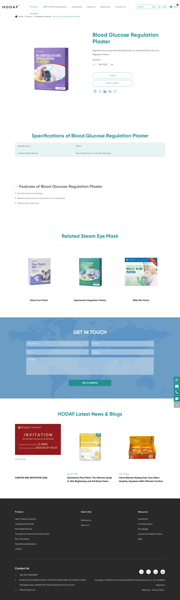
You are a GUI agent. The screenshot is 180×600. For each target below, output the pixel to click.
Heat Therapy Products (25, 519)
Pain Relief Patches (23, 529)
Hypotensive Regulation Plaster (90, 300)
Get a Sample (90, 382)
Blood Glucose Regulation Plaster (66, 16)
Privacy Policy (158, 590)
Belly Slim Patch (141, 300)
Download (143, 519)
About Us (91, 10)
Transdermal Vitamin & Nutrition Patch (32, 534)
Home (20, 16)
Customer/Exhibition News (150, 534)
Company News (145, 524)
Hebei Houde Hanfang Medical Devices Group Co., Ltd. (131, 580)
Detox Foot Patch (39, 300)
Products (34, 10)
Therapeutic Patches (42, 16)
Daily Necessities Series (25, 544)
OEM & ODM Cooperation (55, 10)
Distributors (77, 10)
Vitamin (18, 549)
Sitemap (146, 590)
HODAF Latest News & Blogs (90, 414)
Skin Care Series (22, 539)
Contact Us (120, 10)
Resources (105, 10)
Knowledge (143, 529)
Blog (140, 539)
